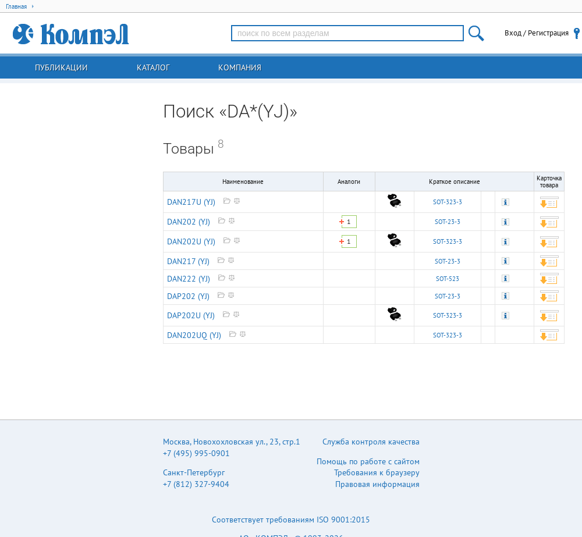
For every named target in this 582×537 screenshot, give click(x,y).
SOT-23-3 (447, 222)
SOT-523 (447, 279)
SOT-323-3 (447, 202)
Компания (239, 67)
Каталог (153, 67)
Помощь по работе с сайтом (368, 461)
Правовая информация (377, 484)
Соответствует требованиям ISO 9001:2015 (291, 519)
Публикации (61, 67)
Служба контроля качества (371, 441)
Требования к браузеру (377, 472)
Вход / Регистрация (537, 33)
